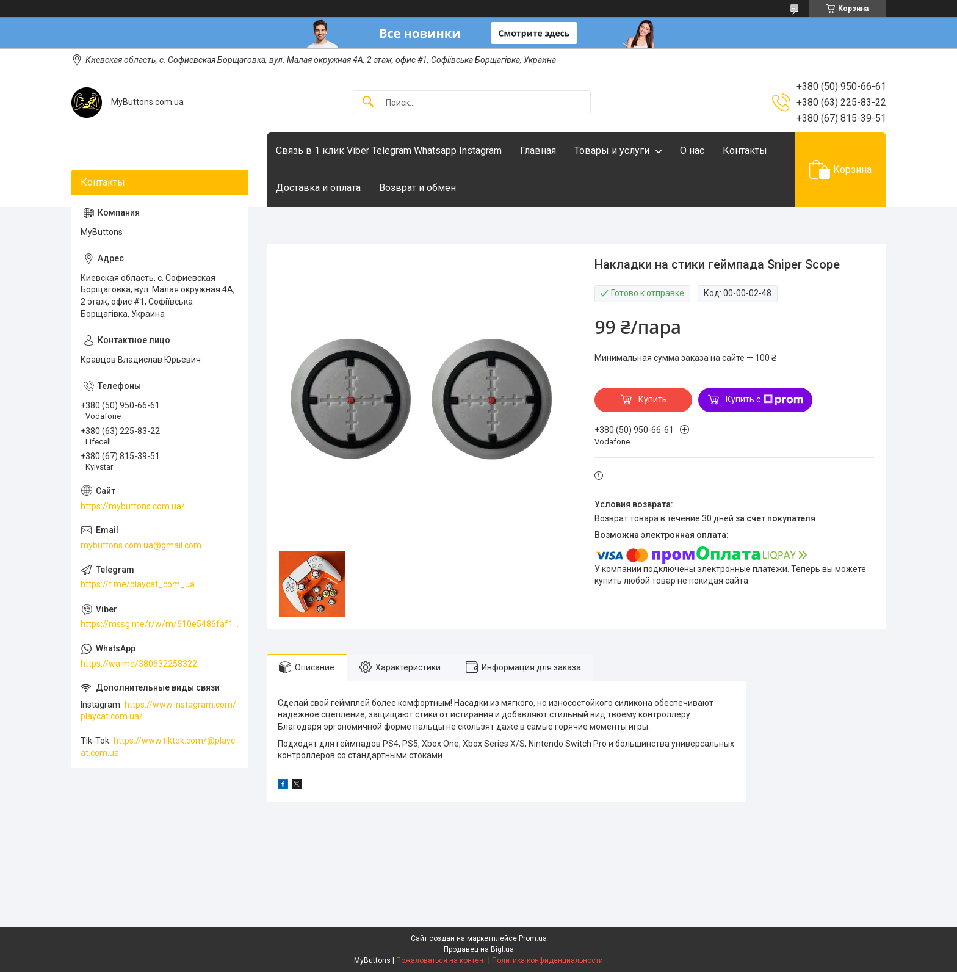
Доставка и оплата (318, 188)
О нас (692, 150)
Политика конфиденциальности (547, 960)
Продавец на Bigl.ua (479, 949)
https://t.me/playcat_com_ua (138, 584)
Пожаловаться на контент (441, 960)
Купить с (764, 399)
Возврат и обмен (417, 188)
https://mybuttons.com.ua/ (133, 506)
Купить (652, 399)
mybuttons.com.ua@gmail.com (141, 545)
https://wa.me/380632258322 (139, 664)
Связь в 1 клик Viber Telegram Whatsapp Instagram (389, 150)
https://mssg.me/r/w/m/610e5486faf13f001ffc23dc (160, 624)
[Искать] (368, 102)
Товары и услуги (611, 150)
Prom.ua (533, 938)
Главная (538, 150)
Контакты (745, 150)
